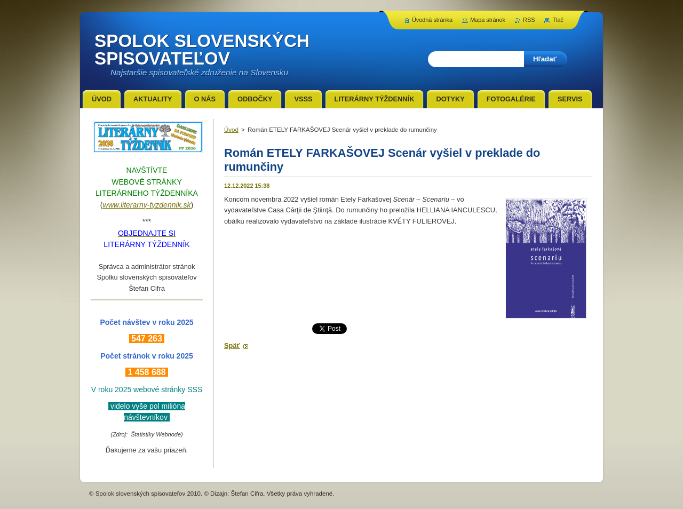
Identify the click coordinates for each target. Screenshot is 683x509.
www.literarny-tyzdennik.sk (147, 205)
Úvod (231, 129)
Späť (232, 345)
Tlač (557, 20)
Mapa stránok (487, 20)
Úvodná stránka (432, 20)
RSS (529, 20)
